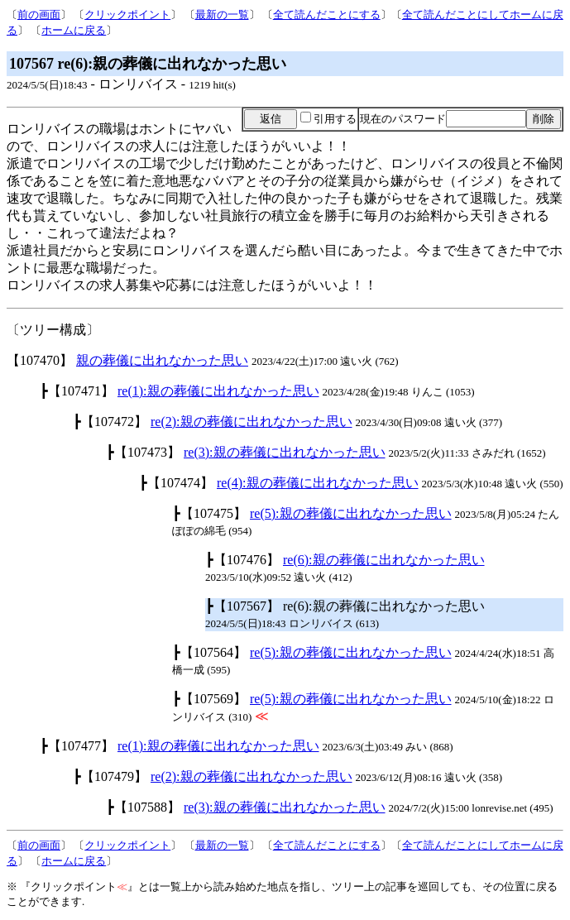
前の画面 (38, 14)
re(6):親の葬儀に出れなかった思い (384, 560)
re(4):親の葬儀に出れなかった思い (318, 483)
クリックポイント (127, 14)
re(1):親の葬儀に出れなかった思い (218, 391)
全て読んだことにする (327, 14)
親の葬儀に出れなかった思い (162, 360)
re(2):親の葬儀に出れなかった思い (251, 421)
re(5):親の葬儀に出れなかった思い (351, 513)
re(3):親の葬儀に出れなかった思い (285, 452)
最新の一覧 (222, 14)
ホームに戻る (73, 30)
